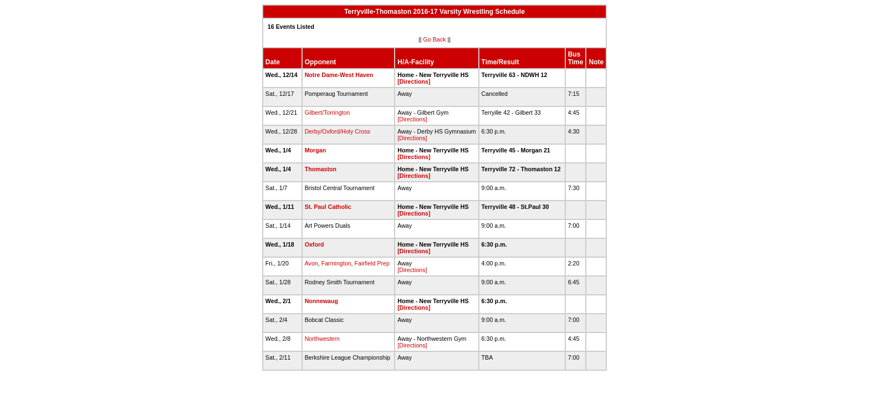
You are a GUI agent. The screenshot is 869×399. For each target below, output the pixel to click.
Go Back (434, 39)
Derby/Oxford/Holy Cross (337, 131)
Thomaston (320, 169)
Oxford (314, 244)
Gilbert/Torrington (327, 112)
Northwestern (322, 338)
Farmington (336, 263)
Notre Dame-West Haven (339, 74)
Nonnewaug (321, 301)
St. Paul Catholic (328, 206)
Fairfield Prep (372, 263)
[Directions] (413, 81)
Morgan (315, 150)
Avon (311, 263)
